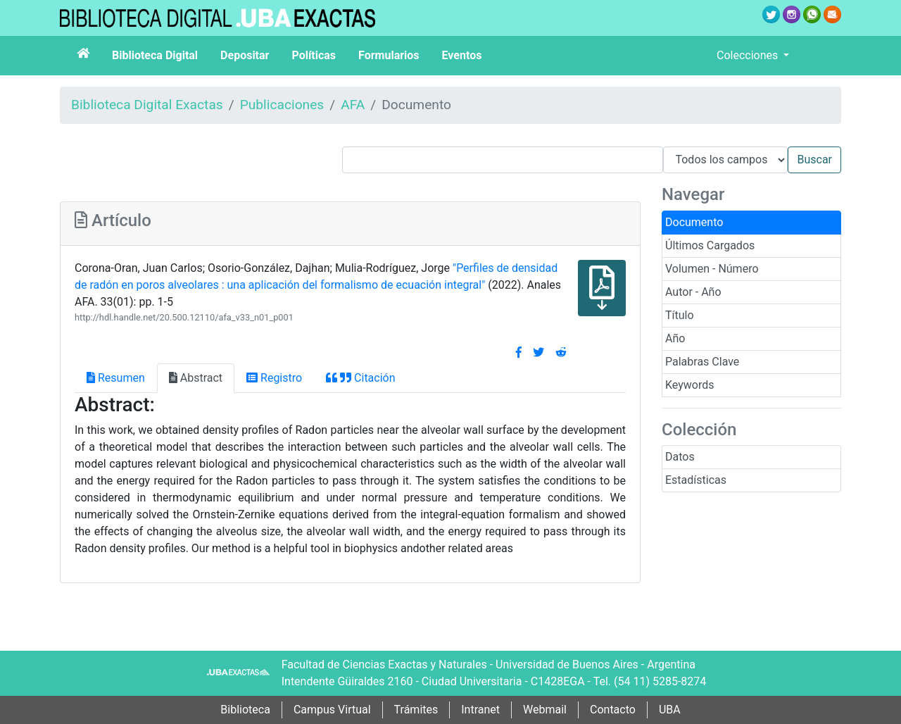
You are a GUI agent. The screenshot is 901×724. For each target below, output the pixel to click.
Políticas (313, 55)
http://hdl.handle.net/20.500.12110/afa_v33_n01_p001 (184, 317)
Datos (680, 456)
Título (679, 315)
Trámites (416, 709)
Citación (360, 378)
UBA (670, 709)
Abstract (195, 378)
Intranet (480, 709)
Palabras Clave (702, 361)
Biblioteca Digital (155, 55)
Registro (274, 378)
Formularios (388, 55)
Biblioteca (245, 709)
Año (675, 338)
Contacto (613, 709)
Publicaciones (282, 104)
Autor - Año (693, 292)
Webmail (545, 709)
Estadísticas (695, 480)
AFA (353, 104)
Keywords (689, 385)
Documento (694, 222)
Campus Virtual (332, 709)
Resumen (116, 378)
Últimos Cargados (710, 245)
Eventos (462, 55)
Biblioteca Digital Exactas (147, 104)
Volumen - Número (712, 268)
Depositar (244, 55)
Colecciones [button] (749, 55)
